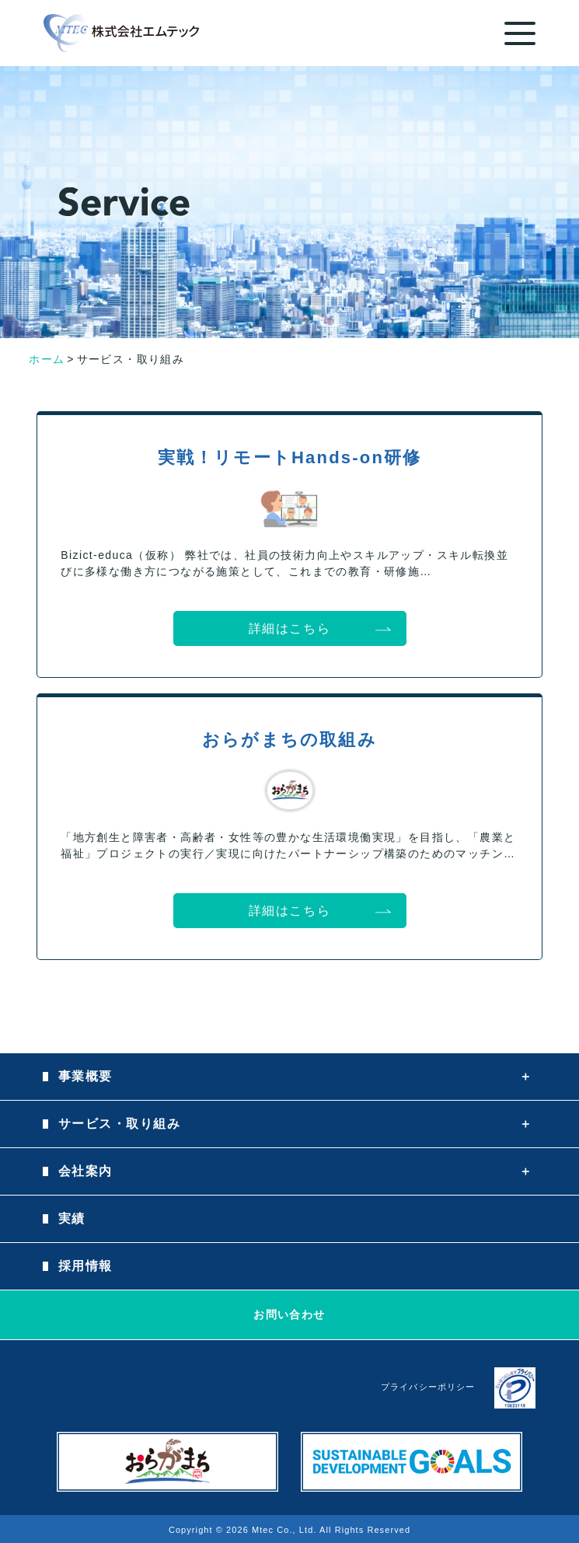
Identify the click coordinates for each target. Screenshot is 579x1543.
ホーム (47, 359)
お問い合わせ (289, 1314)
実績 (71, 1218)
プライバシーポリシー (428, 1386)
